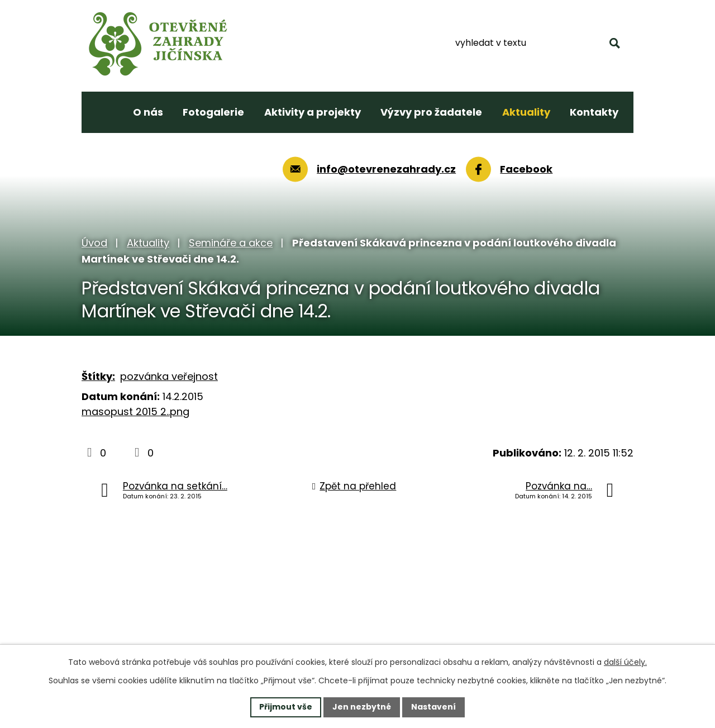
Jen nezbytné (361, 706)
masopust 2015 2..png (135, 411)
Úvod (94, 243)
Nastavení (433, 706)
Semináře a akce (231, 243)
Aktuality (148, 243)
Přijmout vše (285, 706)
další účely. (625, 662)
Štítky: (98, 376)
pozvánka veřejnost (169, 376)
